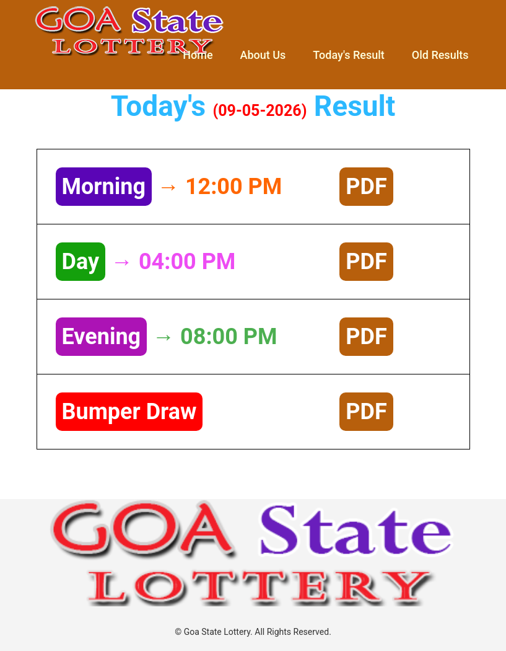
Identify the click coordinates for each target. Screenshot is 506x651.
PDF (366, 187)
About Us (263, 54)
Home (197, 54)
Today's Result (348, 54)
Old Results (440, 54)
